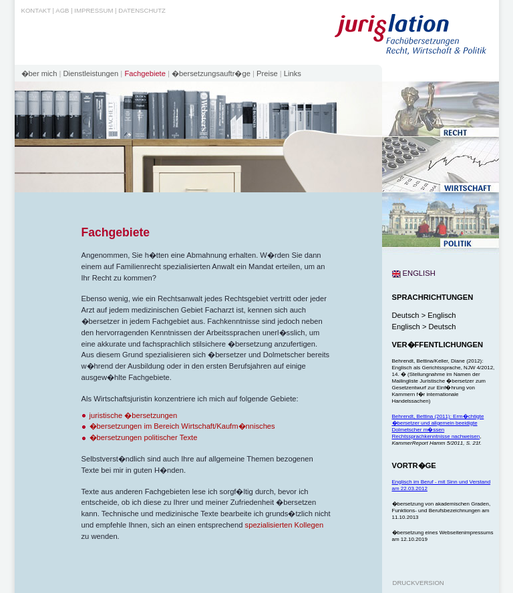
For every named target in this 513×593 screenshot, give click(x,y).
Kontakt (36, 10)
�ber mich (39, 73)
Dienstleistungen (91, 73)
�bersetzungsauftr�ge (211, 73)
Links (292, 73)
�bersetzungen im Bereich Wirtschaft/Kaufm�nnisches (182, 426)
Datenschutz (142, 10)
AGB (62, 10)
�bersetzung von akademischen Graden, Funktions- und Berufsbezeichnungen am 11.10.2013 (441, 510)
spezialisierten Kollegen (284, 525)
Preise (267, 73)
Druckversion (418, 582)
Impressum (93, 10)
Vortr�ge (414, 465)
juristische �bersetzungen (134, 415)
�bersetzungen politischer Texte (144, 437)
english (414, 273)
